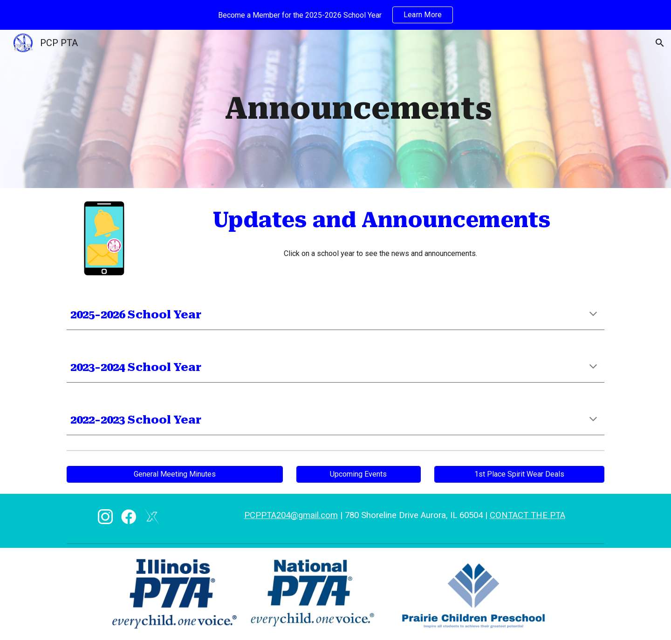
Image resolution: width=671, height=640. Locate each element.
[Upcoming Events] (358, 474)
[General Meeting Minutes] (174, 474)
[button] (660, 43)
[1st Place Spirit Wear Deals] (519, 474)
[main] (358, 109)
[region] (335, 15)
